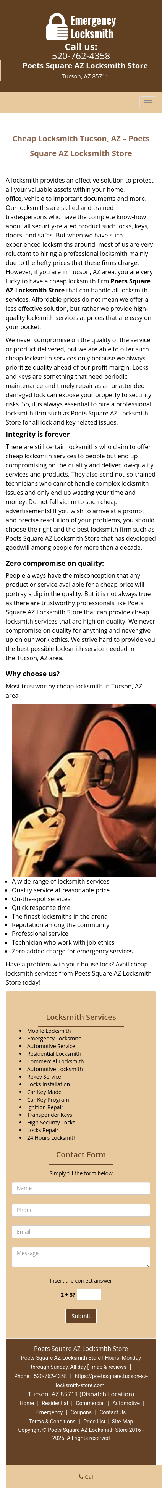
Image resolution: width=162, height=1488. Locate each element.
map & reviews (110, 1367)
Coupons (81, 1412)
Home (26, 1403)
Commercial (90, 1403)
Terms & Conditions (52, 1422)
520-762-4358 (81, 55)
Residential (55, 1403)
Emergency (49, 1412)
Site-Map (122, 1422)
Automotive (126, 1403)
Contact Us (112, 1412)
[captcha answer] (89, 1294)
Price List (94, 1422)
